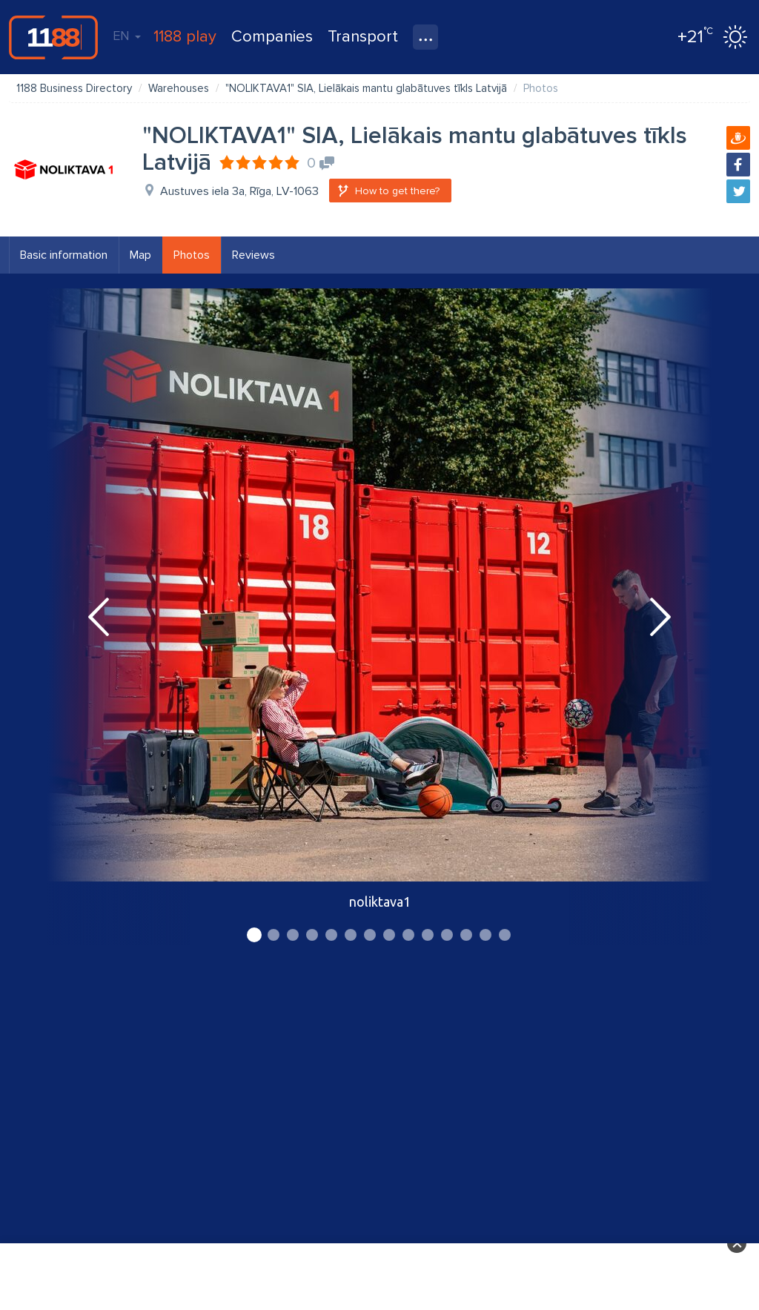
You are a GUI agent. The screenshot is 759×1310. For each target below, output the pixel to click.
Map (140, 255)
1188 (53, 37)
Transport (363, 37)
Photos (191, 255)
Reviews (253, 255)
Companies (272, 37)
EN (127, 35)
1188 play (184, 37)
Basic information (63, 255)
